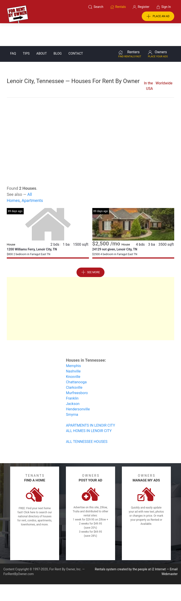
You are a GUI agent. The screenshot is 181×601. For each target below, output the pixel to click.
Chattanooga (76, 359)
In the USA (148, 63)
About (41, 31)
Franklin (72, 375)
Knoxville (73, 354)
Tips (26, 31)
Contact (75, 31)
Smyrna (72, 392)
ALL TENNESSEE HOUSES (86, 419)
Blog (57, 31)
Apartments (32, 177)
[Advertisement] (90, 111)
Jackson (72, 381)
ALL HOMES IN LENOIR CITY (88, 408)
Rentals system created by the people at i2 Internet (130, 546)
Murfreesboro (77, 370)
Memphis (73, 343)
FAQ (13, 31)
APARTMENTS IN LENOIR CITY (90, 402)
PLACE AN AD (157, 16)
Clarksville (74, 365)
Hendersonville (78, 386)
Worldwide (163, 60)
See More (90, 249)
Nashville (73, 348)
